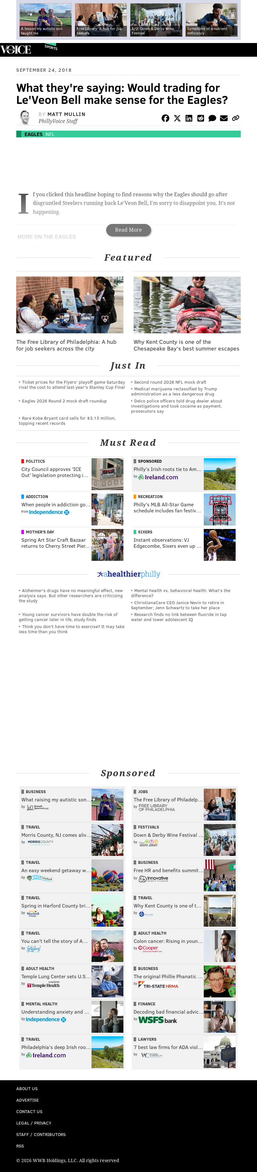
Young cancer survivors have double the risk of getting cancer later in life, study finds (68, 616)
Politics (35, 461)
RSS (20, 1146)
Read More (128, 230)
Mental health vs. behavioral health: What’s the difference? (180, 592)
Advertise (27, 1100)
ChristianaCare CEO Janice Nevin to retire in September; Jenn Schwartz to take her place (177, 605)
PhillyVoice (15, 49)
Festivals (148, 827)
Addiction (37, 496)
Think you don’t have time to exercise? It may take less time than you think (71, 628)
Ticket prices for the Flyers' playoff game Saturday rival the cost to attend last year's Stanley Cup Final (72, 384)
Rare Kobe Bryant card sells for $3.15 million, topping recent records (67, 420)
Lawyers (147, 1039)
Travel (33, 827)
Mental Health (41, 1004)
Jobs (143, 791)
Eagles (34, 134)
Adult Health (152, 933)
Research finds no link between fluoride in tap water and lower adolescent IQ (179, 616)
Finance (146, 1004)
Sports (51, 47)
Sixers (145, 532)
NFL (50, 134)
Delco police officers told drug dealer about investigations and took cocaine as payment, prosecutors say (176, 406)
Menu (247, 50)
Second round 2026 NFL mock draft (170, 382)
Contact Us (29, 1111)
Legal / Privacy (33, 1123)
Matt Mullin (67, 114)
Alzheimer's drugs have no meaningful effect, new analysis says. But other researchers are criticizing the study (71, 595)
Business (36, 791)
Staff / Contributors (41, 1134)
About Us (27, 1088)
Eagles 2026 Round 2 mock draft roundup (64, 401)
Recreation (150, 496)
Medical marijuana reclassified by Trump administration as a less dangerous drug (174, 391)
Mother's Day (40, 532)
